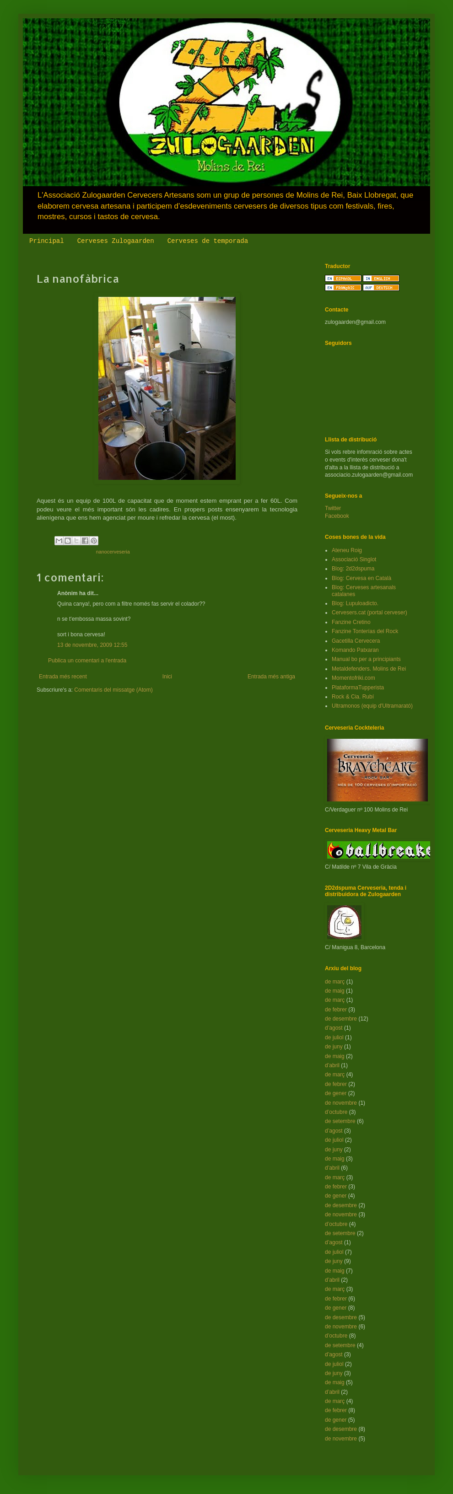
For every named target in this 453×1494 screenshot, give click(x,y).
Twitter (333, 508)
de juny (334, 1046)
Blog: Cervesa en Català (361, 578)
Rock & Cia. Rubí (353, 696)
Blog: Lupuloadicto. (355, 603)
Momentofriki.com (353, 678)
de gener (335, 1093)
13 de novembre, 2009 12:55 (92, 645)
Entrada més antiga (271, 676)
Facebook (337, 516)
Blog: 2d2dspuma (353, 568)
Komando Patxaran (355, 650)
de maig (335, 991)
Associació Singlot (354, 559)
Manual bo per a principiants (366, 659)
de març (335, 981)
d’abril (332, 1065)
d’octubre (336, 1112)
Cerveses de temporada (207, 241)
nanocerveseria (113, 551)
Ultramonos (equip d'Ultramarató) (372, 706)
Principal (46, 241)
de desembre (341, 1019)
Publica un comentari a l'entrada (87, 660)
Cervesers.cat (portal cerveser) (369, 612)
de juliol (334, 1037)
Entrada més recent (63, 676)
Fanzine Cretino (351, 622)
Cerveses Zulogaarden (115, 241)
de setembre (340, 1121)
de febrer (336, 1009)
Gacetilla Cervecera (356, 641)
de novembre (341, 1103)
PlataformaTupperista (358, 687)
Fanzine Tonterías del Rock (365, 631)
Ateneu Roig (347, 550)
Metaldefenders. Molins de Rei (369, 669)
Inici (167, 676)
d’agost (334, 1028)
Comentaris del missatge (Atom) (113, 690)
